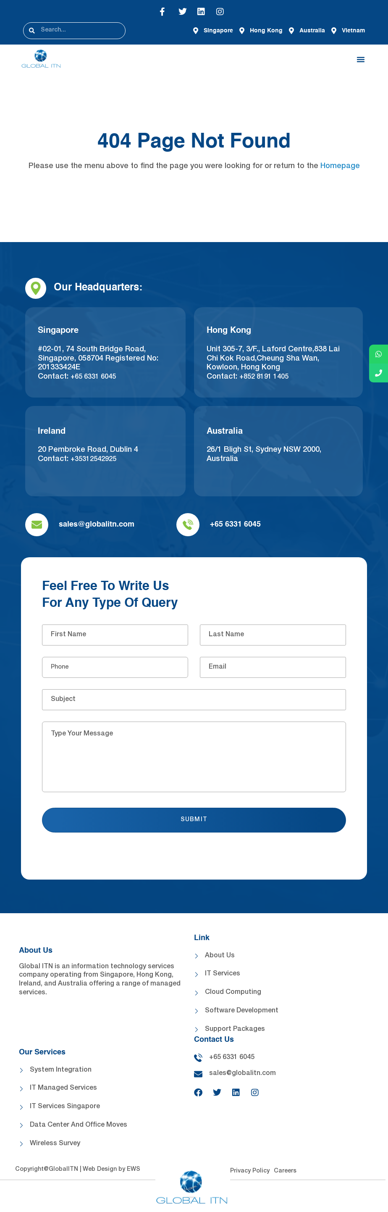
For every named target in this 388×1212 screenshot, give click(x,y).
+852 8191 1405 (263, 377)
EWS (133, 1169)
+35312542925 (93, 459)
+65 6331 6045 (93, 377)
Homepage (340, 166)
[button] (360, 59)
